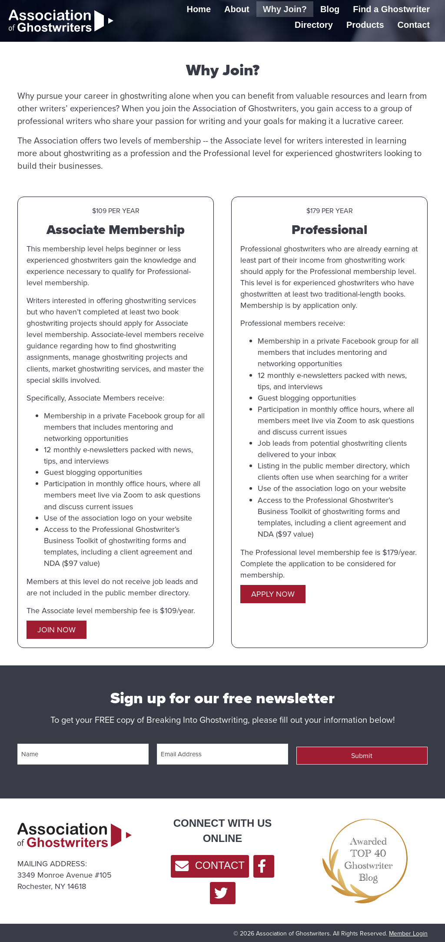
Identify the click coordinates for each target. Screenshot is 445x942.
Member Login (408, 930)
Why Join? (285, 9)
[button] (56, 630)
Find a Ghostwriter (391, 9)
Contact (414, 25)
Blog (329, 9)
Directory (314, 25)
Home (198, 9)
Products (365, 25)
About (236, 9)
